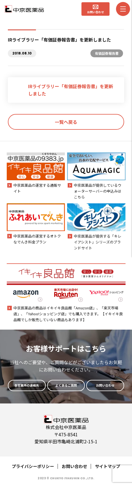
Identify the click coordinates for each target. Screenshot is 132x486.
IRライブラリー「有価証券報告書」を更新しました (70, 90)
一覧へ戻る (66, 121)
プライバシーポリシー (33, 466)
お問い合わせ (74, 466)
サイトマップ (107, 466)
